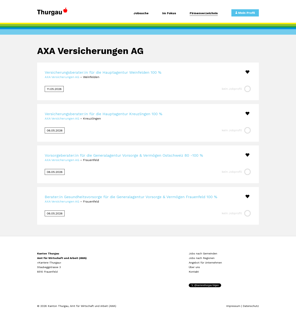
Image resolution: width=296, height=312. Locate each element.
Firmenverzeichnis (204, 13)
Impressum (233, 305)
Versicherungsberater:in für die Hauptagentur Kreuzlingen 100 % (103, 114)
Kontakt (194, 271)
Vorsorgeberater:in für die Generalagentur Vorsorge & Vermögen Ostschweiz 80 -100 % (124, 155)
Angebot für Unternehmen (205, 262)
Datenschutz (251, 305)
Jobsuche (141, 13)
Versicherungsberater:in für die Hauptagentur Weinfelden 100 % (103, 72)
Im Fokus (169, 13)
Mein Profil (245, 13)
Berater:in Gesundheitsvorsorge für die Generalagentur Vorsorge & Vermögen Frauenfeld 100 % (131, 197)
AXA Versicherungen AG (62, 77)
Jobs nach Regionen (202, 258)
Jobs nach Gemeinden (203, 253)
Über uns (194, 267)
